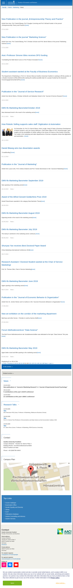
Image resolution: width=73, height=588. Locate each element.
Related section (8, 373)
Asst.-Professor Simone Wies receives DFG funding (24, 55)
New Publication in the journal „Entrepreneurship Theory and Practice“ (32, 19)
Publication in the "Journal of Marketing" (19, 164)
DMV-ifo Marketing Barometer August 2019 (21, 213)
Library (7, 509)
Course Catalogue (10, 502)
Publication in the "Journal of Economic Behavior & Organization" (30, 297)
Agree (12, 583)
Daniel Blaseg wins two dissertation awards (21, 148)
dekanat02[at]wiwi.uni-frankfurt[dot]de (11, 559)
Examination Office (10, 505)
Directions (4, 544)
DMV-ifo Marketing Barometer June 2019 (20, 281)
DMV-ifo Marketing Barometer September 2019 (22, 180)
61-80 (22, 363)
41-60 (18, 363)
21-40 (15, 363)
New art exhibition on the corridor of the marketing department (29, 314)
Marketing (16, 7)
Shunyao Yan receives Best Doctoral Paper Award (24, 246)
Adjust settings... (61, 583)
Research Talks (10, 405)
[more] (27, 25)
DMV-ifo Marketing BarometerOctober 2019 (21, 108)
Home (10, 7)
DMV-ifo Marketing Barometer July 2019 (19, 229)
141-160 (42, 363)
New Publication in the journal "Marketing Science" (24, 37)
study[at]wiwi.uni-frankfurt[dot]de (10, 554)
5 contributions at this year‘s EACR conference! (19, 392)
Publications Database (12, 514)
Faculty (4, 7)
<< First (4, 363)
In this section (8, 366)
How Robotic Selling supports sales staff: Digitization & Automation (31, 124)
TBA (5, 411)
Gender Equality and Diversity (14, 507)
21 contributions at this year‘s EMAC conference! (19, 396)
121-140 (36, 363)
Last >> (51, 363)
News (22, 7)
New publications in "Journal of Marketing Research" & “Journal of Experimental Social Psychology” (35, 387)
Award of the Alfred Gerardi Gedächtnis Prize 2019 (24, 197)
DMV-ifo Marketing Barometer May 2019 (19, 348)
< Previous (9, 363)
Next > (47, 363)
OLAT (7, 512)
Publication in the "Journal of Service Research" (23, 91)
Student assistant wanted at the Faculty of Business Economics (30, 71)
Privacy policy (55, 578)
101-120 (31, 363)
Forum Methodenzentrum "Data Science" (20, 330)
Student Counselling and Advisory (15, 516)
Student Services (10, 518)
